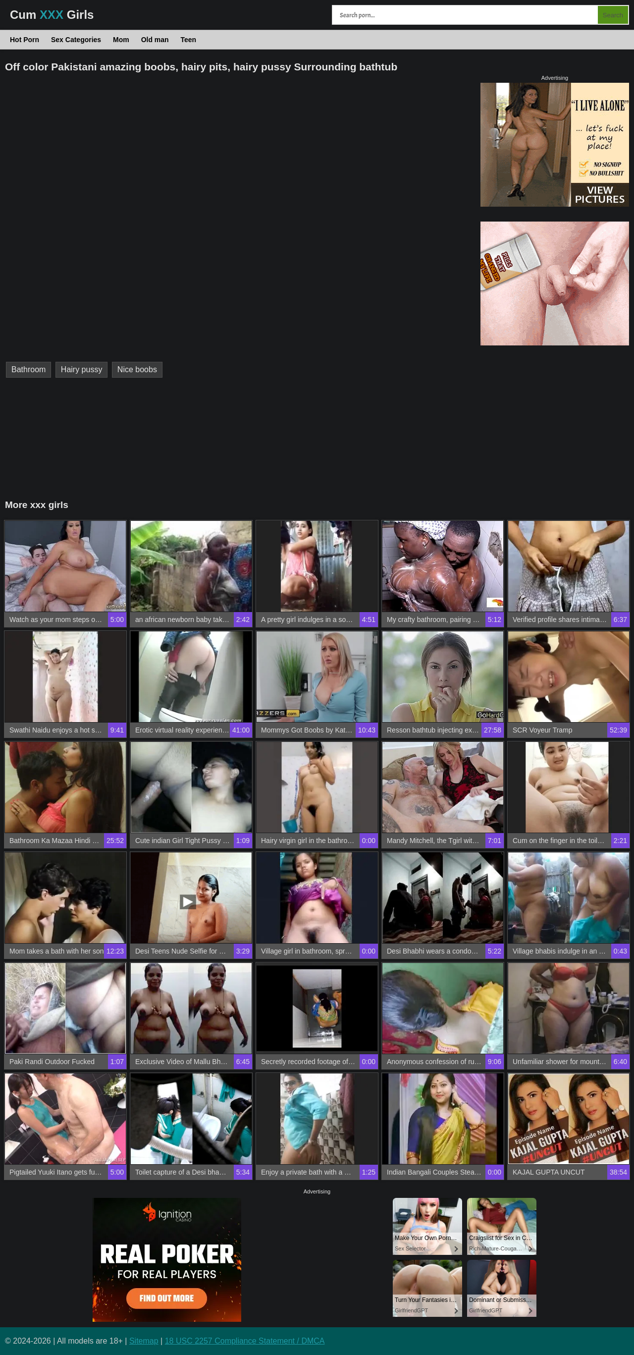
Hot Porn (24, 40)
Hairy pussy (82, 369)
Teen (189, 40)
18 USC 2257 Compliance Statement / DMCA (245, 1341)
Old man (155, 40)
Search (613, 15)
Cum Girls (52, 14)
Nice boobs (137, 369)
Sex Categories (76, 40)
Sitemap (143, 1341)
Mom (121, 40)
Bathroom (28, 369)
